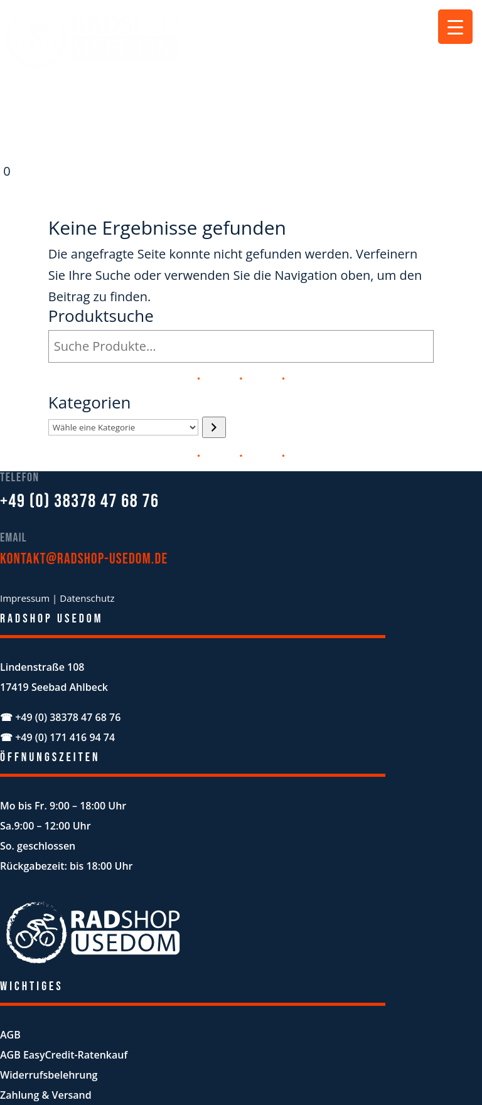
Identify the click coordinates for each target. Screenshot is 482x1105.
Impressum (25, 598)
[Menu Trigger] (455, 26)
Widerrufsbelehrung (48, 1075)
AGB (10, 1035)
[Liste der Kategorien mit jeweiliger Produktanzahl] (123, 427)
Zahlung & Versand (46, 1095)
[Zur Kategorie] (213, 427)
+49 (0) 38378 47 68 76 (79, 501)
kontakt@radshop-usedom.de (84, 559)
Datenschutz (87, 598)
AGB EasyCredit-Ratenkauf (63, 1055)
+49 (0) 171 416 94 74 (65, 737)
